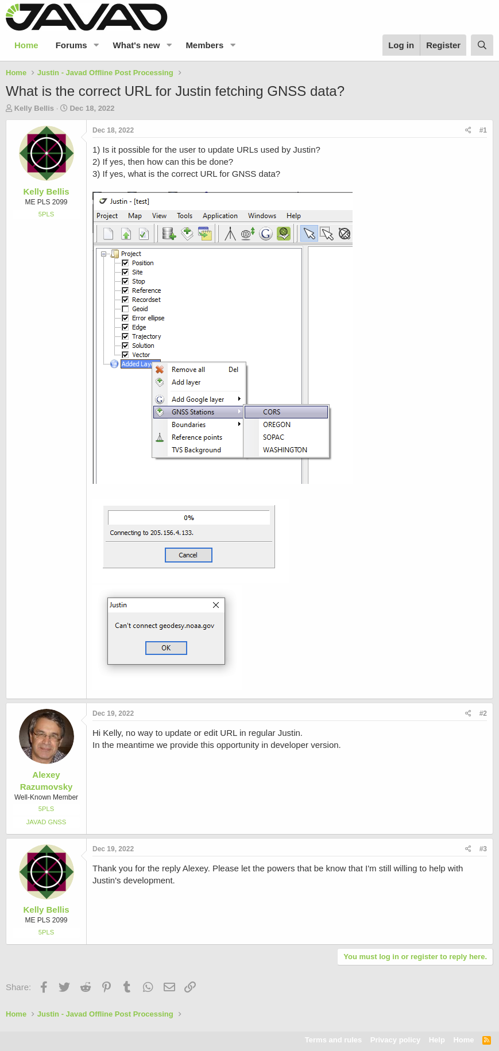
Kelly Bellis (34, 108)
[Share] (468, 130)
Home (26, 45)
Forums (71, 45)
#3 (483, 849)
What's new (136, 45)
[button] (96, 45)
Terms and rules (333, 1040)
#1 (483, 130)
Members (204, 45)
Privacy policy (395, 1040)
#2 (483, 713)
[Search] (482, 45)
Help (437, 1040)
